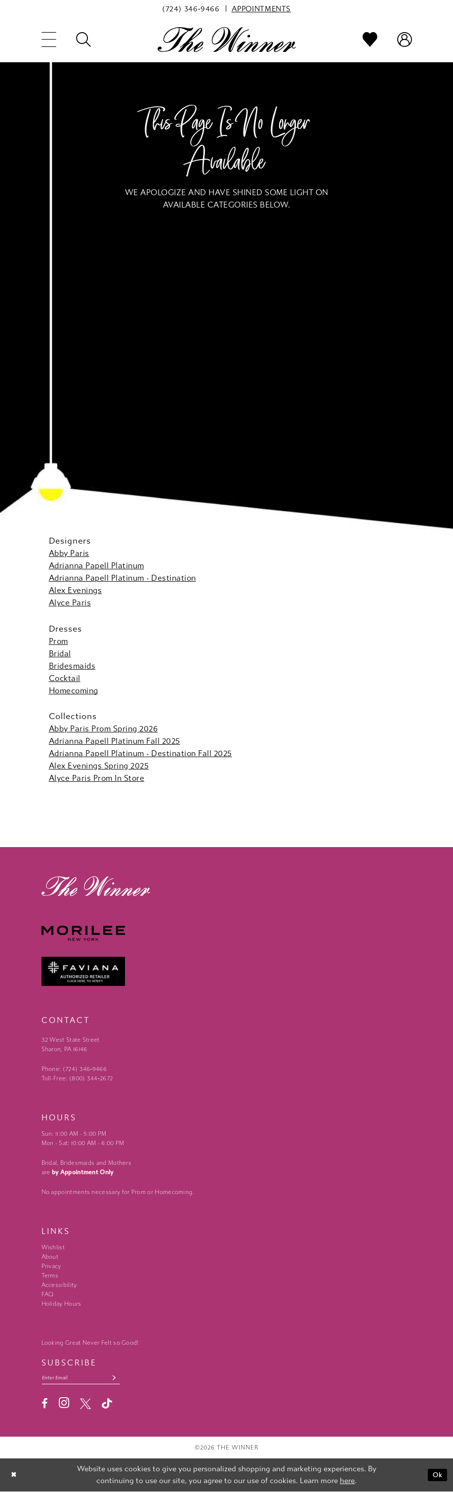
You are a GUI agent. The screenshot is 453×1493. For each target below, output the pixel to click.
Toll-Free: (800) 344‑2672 (77, 1078)
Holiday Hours (61, 1303)
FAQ (47, 1294)
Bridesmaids (72, 666)
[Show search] (83, 39)
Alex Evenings (75, 590)
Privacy (51, 1266)
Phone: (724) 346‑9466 (74, 1069)
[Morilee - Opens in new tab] (226, 933)
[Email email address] (84, 1378)
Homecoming (73, 690)
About (50, 1256)
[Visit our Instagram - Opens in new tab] (64, 1404)
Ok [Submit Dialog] (437, 1476)
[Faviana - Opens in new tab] (226, 971)
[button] (49, 39)
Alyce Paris (70, 602)
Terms (50, 1275)
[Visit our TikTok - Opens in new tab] (107, 1405)
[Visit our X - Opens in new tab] (85, 1404)
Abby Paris (69, 553)
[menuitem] (191, 8)
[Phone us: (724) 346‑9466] (191, 8)
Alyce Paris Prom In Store (97, 778)
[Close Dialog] (14, 1476)
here (347, 1481)
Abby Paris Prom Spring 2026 (103, 728)
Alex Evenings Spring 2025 (99, 765)
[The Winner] (227, 39)
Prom (58, 641)
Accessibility (59, 1284)
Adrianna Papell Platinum (96, 565)
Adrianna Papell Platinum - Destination (122, 578)
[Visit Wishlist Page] (370, 39)
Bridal (60, 653)
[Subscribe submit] (122, 1378)
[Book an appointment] (261, 8)
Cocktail (65, 678)
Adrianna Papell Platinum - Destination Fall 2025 (140, 753)
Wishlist (53, 1247)
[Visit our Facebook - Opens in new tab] (44, 1404)
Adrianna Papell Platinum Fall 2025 (114, 741)
